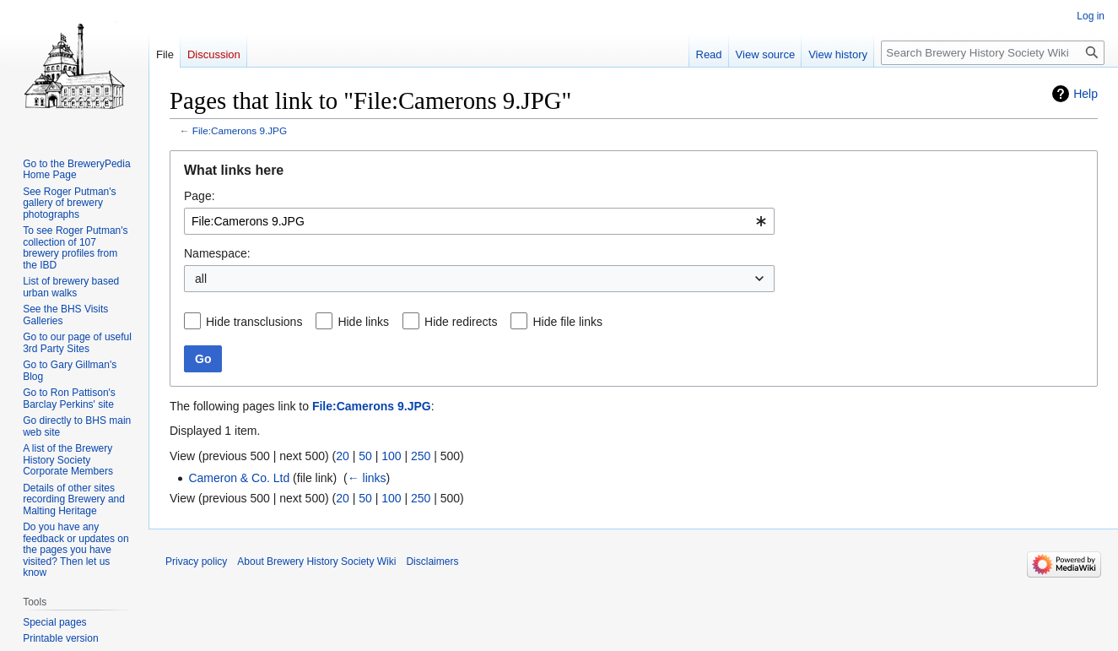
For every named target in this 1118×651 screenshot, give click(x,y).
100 (391, 456)
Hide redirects (460, 321)
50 (365, 456)
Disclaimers (432, 561)
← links (367, 478)
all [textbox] (201, 278)
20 (342, 456)
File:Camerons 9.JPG (239, 130)
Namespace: (217, 253)
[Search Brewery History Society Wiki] (992, 53)
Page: (199, 196)
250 (420, 456)
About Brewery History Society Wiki (316, 561)
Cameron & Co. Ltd (238, 478)
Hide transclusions (254, 321)
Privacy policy (196, 561)
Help (1085, 93)
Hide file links (567, 321)
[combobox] (479, 221)
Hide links (363, 321)
